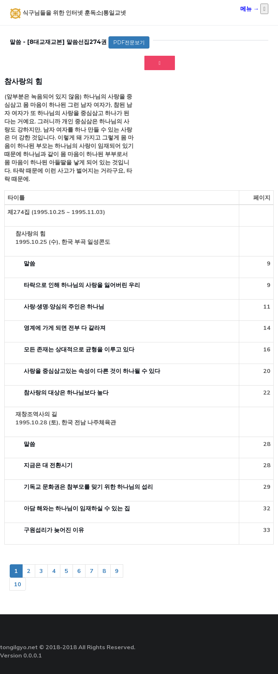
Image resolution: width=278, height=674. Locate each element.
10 (17, 584)
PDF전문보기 (129, 42)
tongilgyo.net (19, 647)
